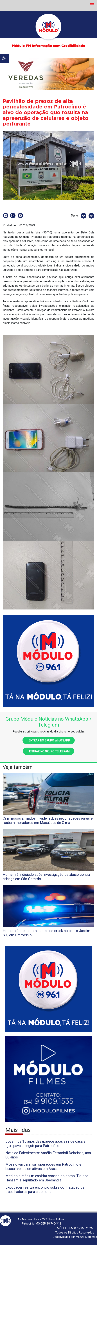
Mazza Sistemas (86, 1237)
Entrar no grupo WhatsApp (48, 740)
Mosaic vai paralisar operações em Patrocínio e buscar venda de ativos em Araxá (43, 1166)
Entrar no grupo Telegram (48, 751)
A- (91, 215)
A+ (83, 215)
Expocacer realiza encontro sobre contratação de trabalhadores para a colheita (44, 1189)
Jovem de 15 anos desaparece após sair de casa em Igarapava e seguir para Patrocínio (47, 1143)
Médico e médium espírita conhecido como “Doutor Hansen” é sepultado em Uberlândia (46, 1178)
